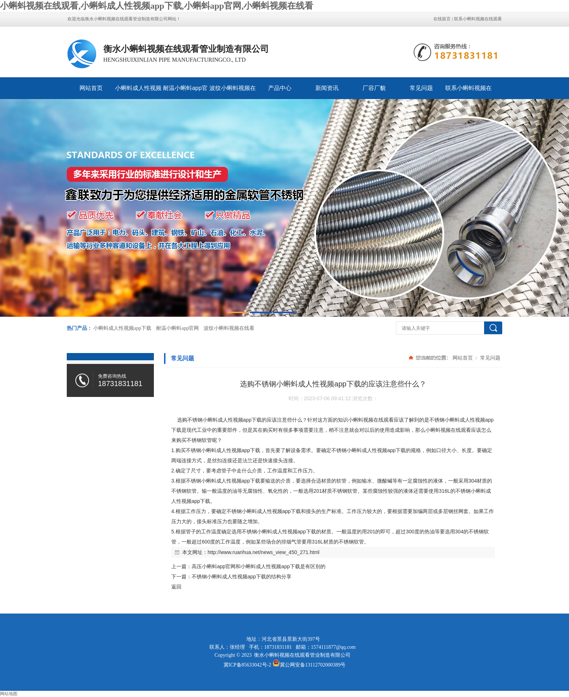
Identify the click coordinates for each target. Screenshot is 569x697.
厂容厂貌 (374, 88)
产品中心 (279, 88)
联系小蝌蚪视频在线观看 (478, 18)
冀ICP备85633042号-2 (247, 665)
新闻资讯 (327, 88)
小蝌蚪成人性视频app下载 (138, 92)
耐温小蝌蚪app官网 (185, 92)
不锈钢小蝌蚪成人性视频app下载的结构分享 (241, 576)
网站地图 (8, 693)
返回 (176, 587)
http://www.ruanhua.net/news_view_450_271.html (263, 552)
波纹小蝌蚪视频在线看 (232, 92)
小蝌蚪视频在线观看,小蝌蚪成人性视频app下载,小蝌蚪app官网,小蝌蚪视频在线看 (156, 6)
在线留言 (442, 18)
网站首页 (91, 88)
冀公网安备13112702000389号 (312, 665)
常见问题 (421, 88)
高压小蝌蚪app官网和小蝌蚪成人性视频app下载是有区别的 (259, 566)
